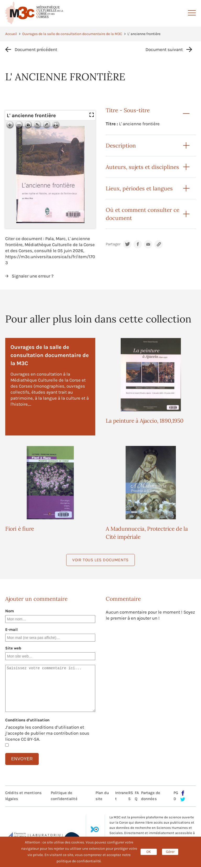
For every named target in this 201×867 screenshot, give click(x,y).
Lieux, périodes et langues (139, 188)
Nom (9, 611)
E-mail (11, 629)
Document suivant (164, 49)
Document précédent (36, 49)
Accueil (11, 34)
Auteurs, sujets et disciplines (142, 167)
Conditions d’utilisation (27, 720)
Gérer (170, 851)
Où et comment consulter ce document (142, 214)
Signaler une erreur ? (32, 276)
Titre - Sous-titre (128, 110)
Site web (13, 648)
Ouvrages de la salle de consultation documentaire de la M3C (72, 34)
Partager (113, 244)
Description (121, 145)
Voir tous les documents (100, 559)
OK (148, 851)
